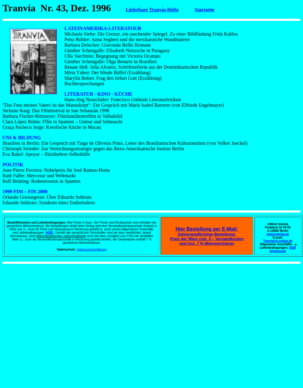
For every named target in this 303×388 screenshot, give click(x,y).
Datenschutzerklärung (91, 249)
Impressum (278, 251)
